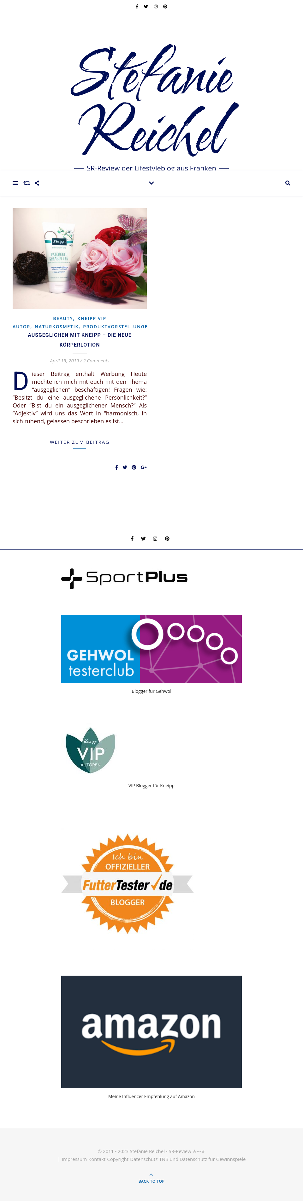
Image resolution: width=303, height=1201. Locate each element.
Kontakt (96, 1159)
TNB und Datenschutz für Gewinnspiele (202, 1159)
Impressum (74, 1159)
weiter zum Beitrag (80, 442)
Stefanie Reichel (151, 105)
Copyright (117, 1159)
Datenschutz (143, 1159)
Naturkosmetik (57, 327)
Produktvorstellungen (117, 327)
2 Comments (96, 360)
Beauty (63, 318)
